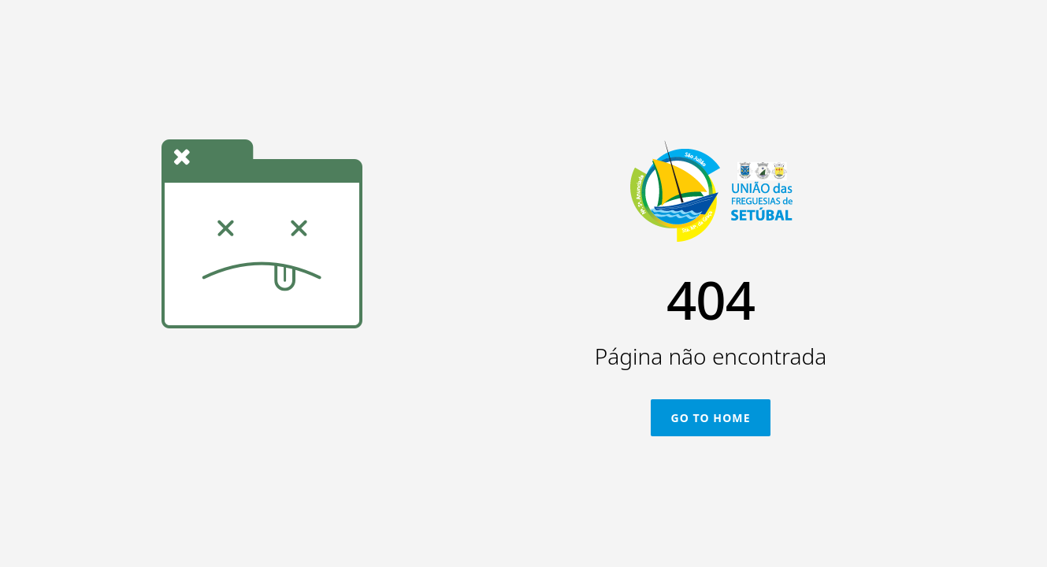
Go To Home (710, 417)
